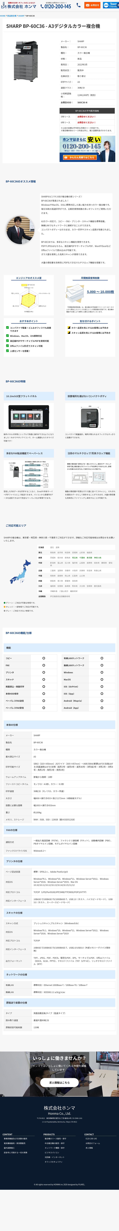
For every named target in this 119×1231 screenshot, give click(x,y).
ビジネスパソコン (52, 1152)
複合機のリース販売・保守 (55, 1138)
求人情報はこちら (59, 1082)
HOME (2, 15)
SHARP (21, 15)
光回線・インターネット (55, 1157)
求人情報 (89, 1148)
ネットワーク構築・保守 (55, 1148)
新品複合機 (11, 15)
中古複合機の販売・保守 (55, 1143)
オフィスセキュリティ (54, 1161)
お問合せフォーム (93, 1143)
